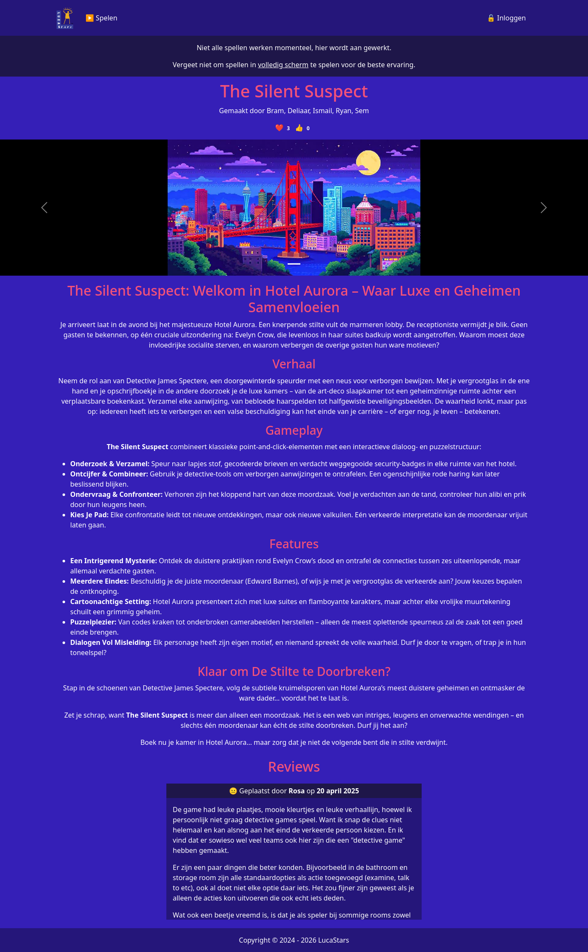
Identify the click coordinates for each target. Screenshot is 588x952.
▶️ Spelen (101, 18)
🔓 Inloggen (506, 18)
